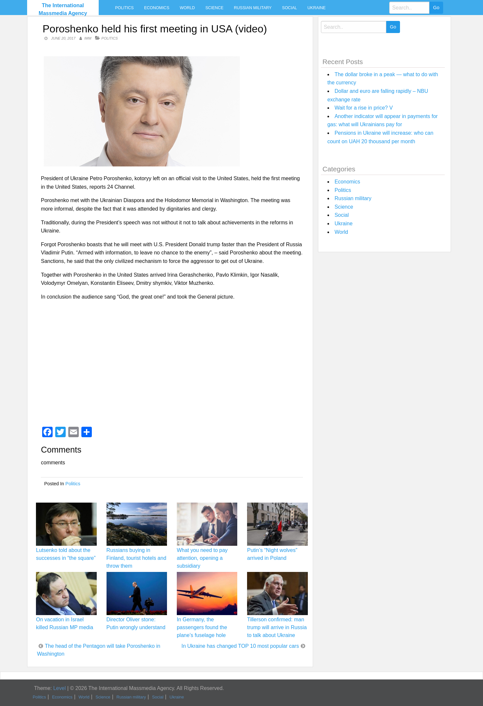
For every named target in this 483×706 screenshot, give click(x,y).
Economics (156, 8)
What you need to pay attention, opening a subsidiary (202, 558)
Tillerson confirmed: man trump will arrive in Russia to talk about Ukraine (277, 627)
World (187, 8)
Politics (124, 8)
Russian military (253, 8)
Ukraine (316, 8)
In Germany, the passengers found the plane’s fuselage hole (202, 627)
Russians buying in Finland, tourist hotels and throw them (136, 558)
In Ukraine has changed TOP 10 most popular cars (240, 646)
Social (289, 8)
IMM (87, 38)
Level (59, 688)
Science (214, 8)
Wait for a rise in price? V (364, 108)
